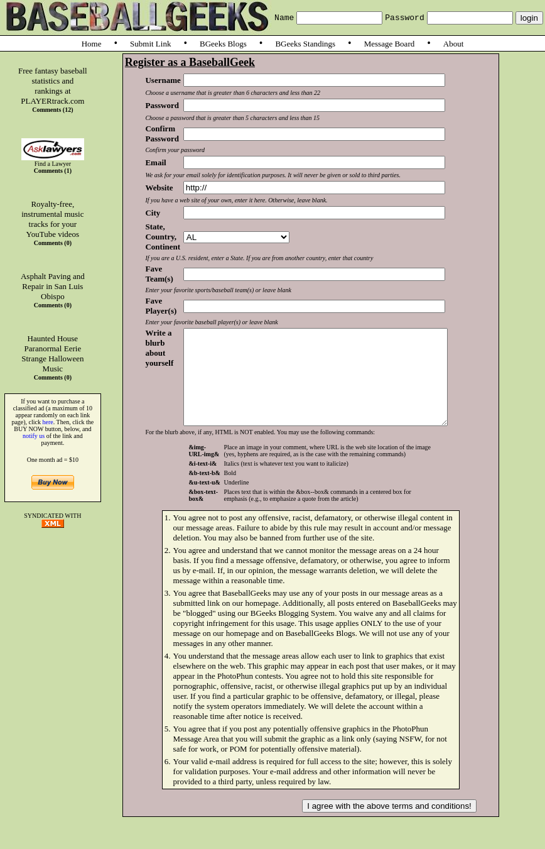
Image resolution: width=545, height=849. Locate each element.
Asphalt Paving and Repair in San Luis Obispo (53, 286)
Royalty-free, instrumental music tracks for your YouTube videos (52, 219)
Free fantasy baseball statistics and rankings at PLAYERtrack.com (52, 86)
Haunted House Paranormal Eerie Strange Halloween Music (52, 353)
